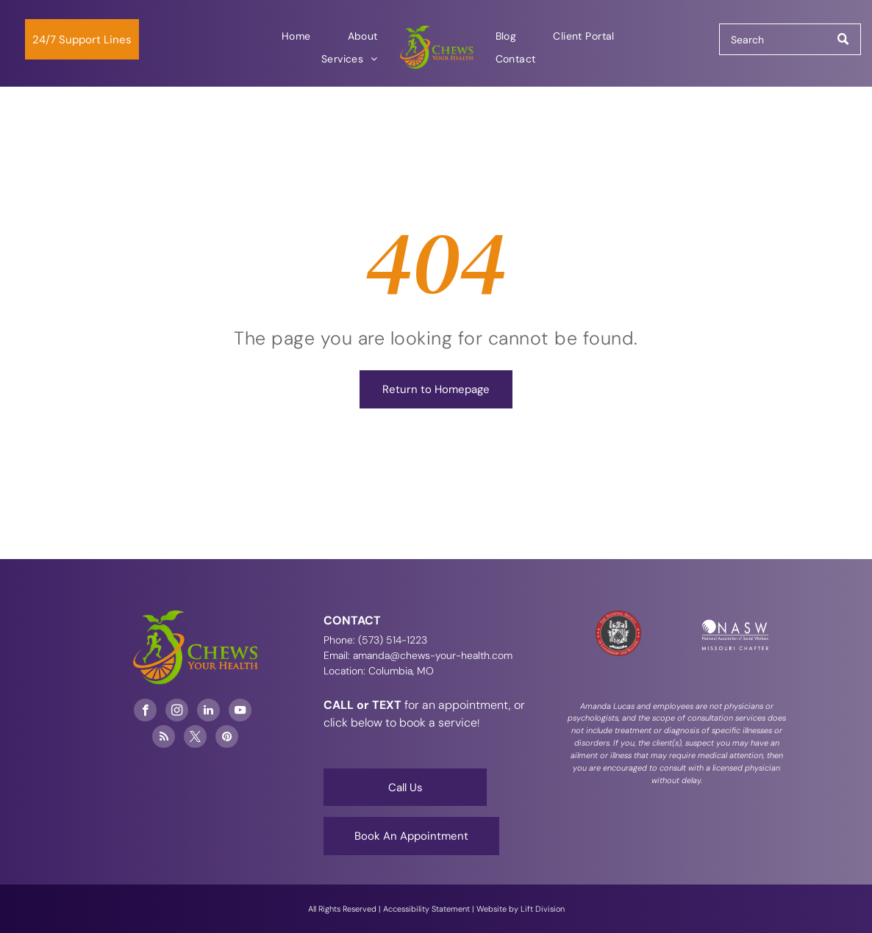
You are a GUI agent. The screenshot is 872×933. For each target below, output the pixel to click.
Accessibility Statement (426, 909)
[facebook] (145, 712)
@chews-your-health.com (451, 655)
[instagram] (176, 712)
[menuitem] (296, 36)
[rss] (163, 738)
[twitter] (195, 738)
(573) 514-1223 (392, 639)
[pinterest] (226, 738)
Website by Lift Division (520, 909)
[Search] (790, 39)
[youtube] (240, 712)
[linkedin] (208, 712)
